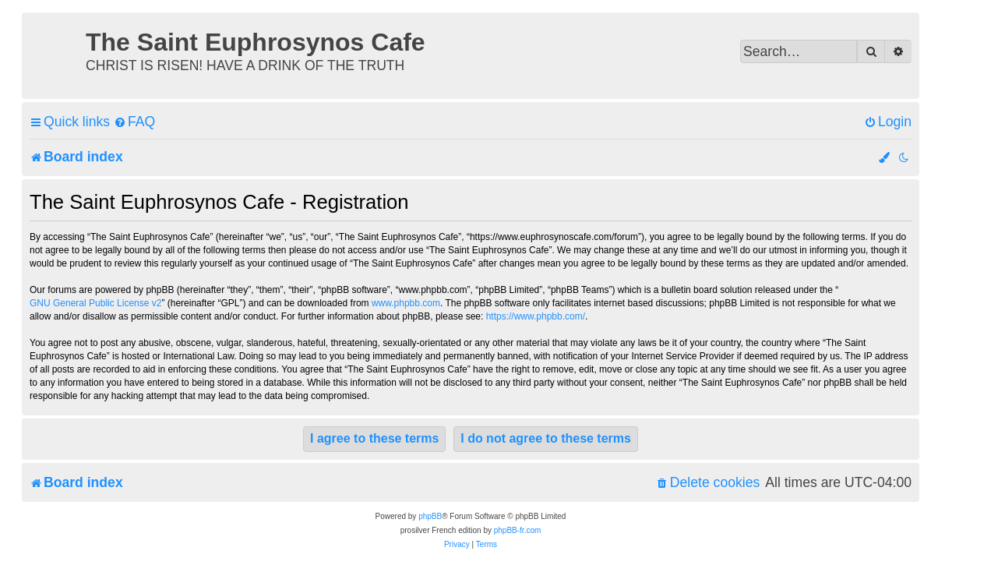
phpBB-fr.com (517, 530)
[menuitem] (134, 122)
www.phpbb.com (406, 303)
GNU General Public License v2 (95, 303)
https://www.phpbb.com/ (535, 316)
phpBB (430, 516)
